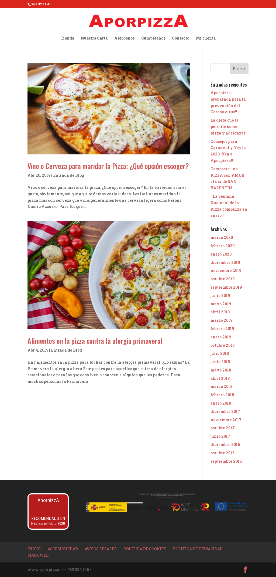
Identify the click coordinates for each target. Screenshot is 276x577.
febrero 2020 (222, 245)
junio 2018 (220, 361)
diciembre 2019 (225, 262)
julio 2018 (220, 353)
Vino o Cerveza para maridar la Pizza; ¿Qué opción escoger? (108, 166)
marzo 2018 (221, 386)
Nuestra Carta (94, 38)
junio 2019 (220, 295)
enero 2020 (221, 254)
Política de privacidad (198, 548)
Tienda (67, 38)
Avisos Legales (101, 548)
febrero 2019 (222, 328)
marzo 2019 (221, 320)
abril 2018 (220, 378)
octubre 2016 (222, 452)
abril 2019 (220, 311)
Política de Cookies (144, 548)
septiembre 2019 (226, 287)
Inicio (34, 548)
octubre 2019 (222, 278)
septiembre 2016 (226, 461)
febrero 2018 (222, 394)
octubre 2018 (222, 345)
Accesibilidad (62, 548)
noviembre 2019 (226, 270)
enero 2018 (221, 403)
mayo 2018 (221, 370)
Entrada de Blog (68, 175)
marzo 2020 (222, 237)
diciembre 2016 (225, 444)
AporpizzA (48, 500)
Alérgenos (124, 38)
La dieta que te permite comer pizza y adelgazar (228, 127)
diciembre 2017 (225, 411)
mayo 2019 (221, 303)
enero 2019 (221, 336)
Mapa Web (38, 555)
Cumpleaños (153, 38)
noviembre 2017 (226, 419)
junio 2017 (220, 436)
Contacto (180, 38)
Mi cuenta (206, 38)
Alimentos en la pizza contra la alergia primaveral (95, 340)
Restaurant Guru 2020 (48, 523)
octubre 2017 (223, 427)
